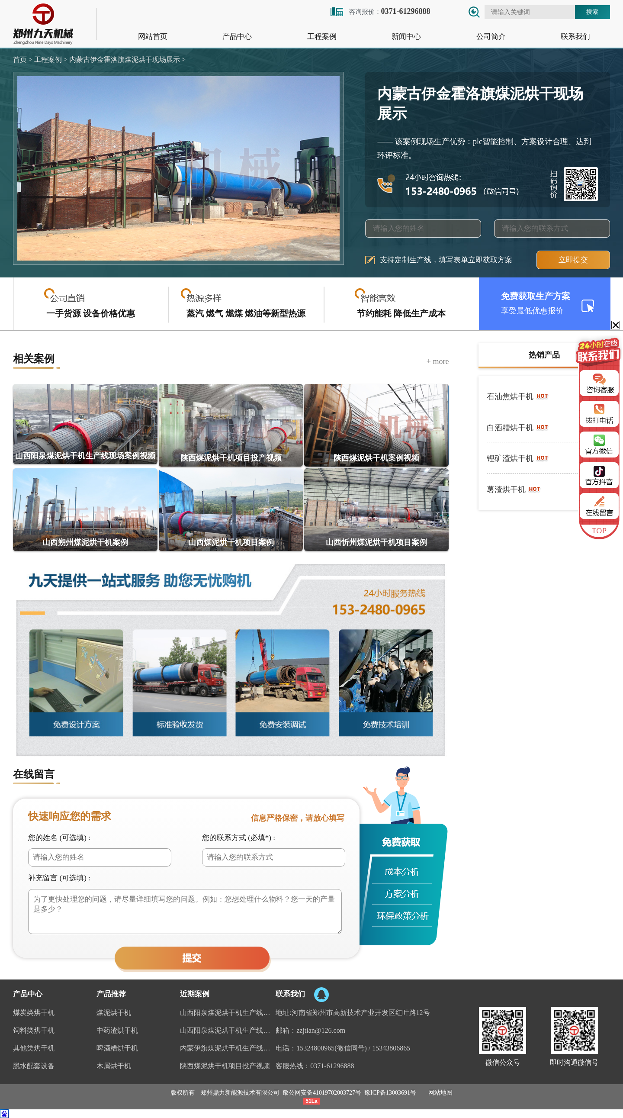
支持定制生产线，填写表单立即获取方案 (446, 260)
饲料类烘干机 (34, 1030)
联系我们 (575, 36)
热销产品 (544, 355)
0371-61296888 (332, 1066)
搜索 (592, 11)
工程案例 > (49, 59)
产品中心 (237, 36)
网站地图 (440, 1092)
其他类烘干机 (34, 1048)
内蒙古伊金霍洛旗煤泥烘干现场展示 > (126, 59)
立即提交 (573, 260)
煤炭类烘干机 (34, 1012)
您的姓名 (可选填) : (59, 838)
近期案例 (194, 994)
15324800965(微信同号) (331, 1048)
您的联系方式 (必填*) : (238, 838)
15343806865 (391, 1048)
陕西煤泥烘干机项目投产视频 (225, 1066)
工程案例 (322, 36)
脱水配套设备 (34, 1066)
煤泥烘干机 (113, 1012)
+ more (438, 361)
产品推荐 (111, 994)
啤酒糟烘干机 (117, 1048)
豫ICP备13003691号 (390, 1092)
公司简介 (491, 36)
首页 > (22, 59)
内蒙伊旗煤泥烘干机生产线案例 (228, 1048)
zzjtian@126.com (320, 1030)
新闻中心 (406, 36)
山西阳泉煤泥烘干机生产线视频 (228, 1030)
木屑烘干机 (113, 1066)
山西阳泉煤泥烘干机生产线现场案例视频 (228, 1012)
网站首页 (152, 36)
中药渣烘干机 (117, 1030)
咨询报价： (379, 11)
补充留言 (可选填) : (59, 878)
